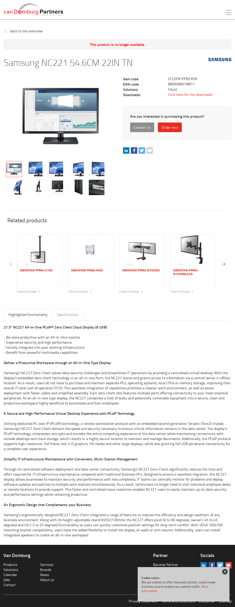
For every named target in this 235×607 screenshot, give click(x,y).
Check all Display (28, 291)
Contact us (142, 127)
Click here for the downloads (190, 94)
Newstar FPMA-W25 (87, 271)
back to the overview (26, 30)
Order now (170, 127)
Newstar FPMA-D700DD (141, 271)
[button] (224, 264)
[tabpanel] (61, 116)
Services (46, 564)
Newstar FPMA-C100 (36, 271)
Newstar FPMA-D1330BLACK (185, 272)
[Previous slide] (11, 264)
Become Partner (165, 564)
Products (10, 564)
